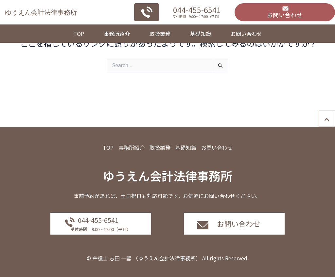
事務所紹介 (117, 34)
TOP (78, 34)
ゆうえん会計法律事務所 (41, 12)
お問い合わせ (246, 34)
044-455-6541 (197, 9)
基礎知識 (200, 34)
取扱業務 (160, 34)
